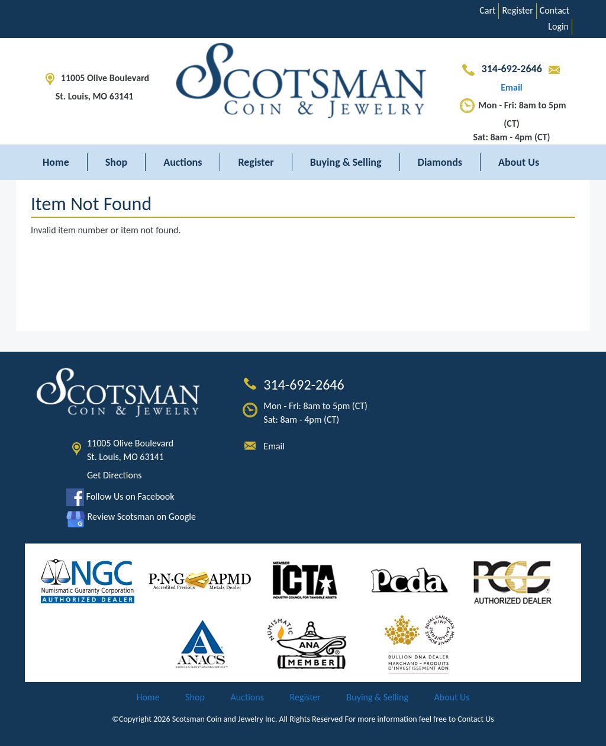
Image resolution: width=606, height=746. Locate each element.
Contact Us (475, 719)
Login (558, 26)
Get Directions (114, 475)
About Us (518, 162)
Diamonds (440, 162)
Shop (116, 162)
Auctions (182, 162)
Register (517, 10)
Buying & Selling (346, 162)
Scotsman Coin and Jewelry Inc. (225, 719)
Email (274, 446)
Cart (487, 10)
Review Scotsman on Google (131, 516)
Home (56, 162)
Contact (554, 10)
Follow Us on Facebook (120, 496)
